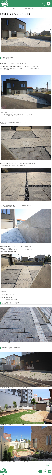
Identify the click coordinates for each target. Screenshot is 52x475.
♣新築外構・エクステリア (17, 8)
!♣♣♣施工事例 (7, 8)
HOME (1, 8)
